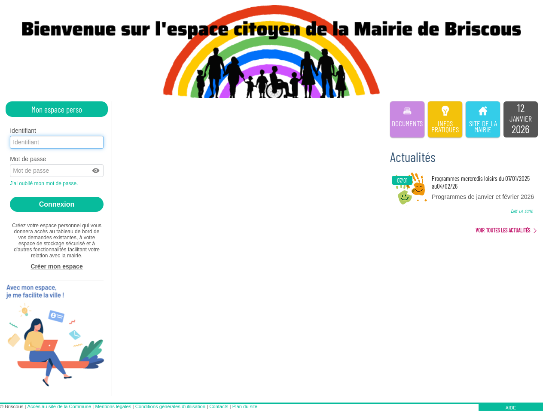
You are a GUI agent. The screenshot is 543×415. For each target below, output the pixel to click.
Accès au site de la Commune (59, 406)
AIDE (511, 407)
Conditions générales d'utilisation (170, 406)
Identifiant (23, 130)
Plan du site (244, 406)
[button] (96, 170)
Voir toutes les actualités (503, 230)
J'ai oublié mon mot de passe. (44, 183)
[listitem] (520, 119)
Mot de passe (28, 159)
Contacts (218, 406)
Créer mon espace (56, 266)
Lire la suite (522, 211)
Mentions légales (113, 406)
